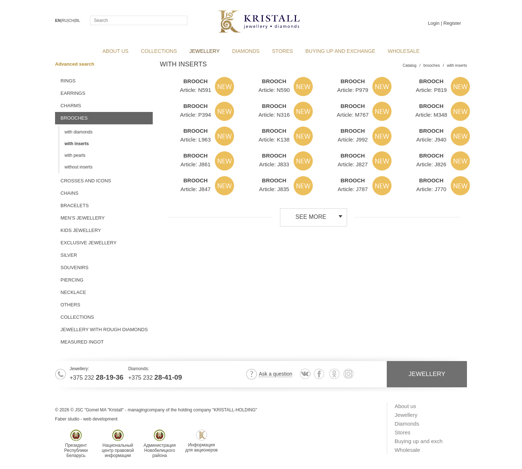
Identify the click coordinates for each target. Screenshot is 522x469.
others (70, 304)
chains (69, 193)
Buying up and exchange (340, 51)
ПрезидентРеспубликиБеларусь (76, 444)
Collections (77, 317)
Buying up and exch (418, 441)
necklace (73, 292)
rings (68, 81)
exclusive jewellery (89, 242)
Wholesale (404, 51)
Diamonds (246, 51)
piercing (72, 280)
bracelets (75, 205)
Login (434, 23)
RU (64, 20)
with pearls (75, 155)
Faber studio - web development (86, 419)
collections (159, 51)
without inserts (79, 167)
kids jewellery (81, 230)
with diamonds (79, 132)
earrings (73, 93)
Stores (282, 51)
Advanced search (77, 64)
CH (71, 20)
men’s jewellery (83, 218)
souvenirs (75, 267)
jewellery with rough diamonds (104, 329)
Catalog (409, 65)
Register (452, 23)
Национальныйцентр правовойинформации (118, 444)
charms (71, 105)
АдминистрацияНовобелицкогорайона (160, 444)
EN (58, 20)
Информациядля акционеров (201, 441)
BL (77, 20)
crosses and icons (86, 180)
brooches (74, 118)
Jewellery (204, 51)
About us (115, 51)
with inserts (77, 143)
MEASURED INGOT (82, 342)
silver (69, 255)
